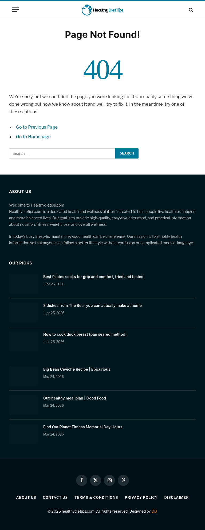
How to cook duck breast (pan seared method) (85, 334)
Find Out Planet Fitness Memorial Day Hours (83, 427)
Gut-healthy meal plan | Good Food (74, 398)
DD (154, 511)
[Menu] (15, 10)
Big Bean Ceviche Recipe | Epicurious (77, 369)
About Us (26, 497)
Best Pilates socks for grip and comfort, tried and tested (93, 276)
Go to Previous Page (37, 127)
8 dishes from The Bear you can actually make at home (92, 305)
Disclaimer (176, 497)
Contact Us (55, 497)
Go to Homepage (33, 136)
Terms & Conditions (96, 497)
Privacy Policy (141, 497)
